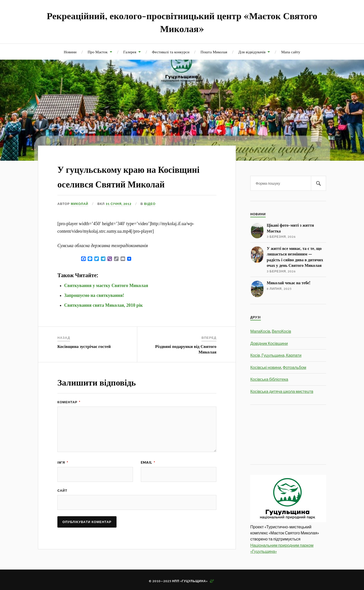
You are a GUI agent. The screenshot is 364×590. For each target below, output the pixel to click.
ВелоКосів (281, 331)
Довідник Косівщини (269, 343)
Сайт (62, 505)
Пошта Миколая (213, 51)
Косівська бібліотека (269, 379)
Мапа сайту (290, 51)
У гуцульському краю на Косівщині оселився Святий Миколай (128, 183)
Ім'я (62, 477)
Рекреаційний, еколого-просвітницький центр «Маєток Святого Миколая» (182, 22)
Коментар (68, 416)
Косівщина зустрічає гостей (84, 360)
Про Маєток (98, 51)
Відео (152, 218)
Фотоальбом (294, 367)
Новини (70, 51)
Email (148, 477)
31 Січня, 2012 (120, 218)
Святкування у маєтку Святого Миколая (106, 299)
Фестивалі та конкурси (170, 51)
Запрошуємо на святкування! (94, 309)
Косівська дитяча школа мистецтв (281, 391)
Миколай (80, 218)
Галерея (129, 51)
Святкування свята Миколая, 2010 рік (103, 319)
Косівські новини (265, 367)
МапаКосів (260, 331)
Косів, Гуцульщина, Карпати (275, 355)
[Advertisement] (273, 434)
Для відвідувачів (252, 51)
